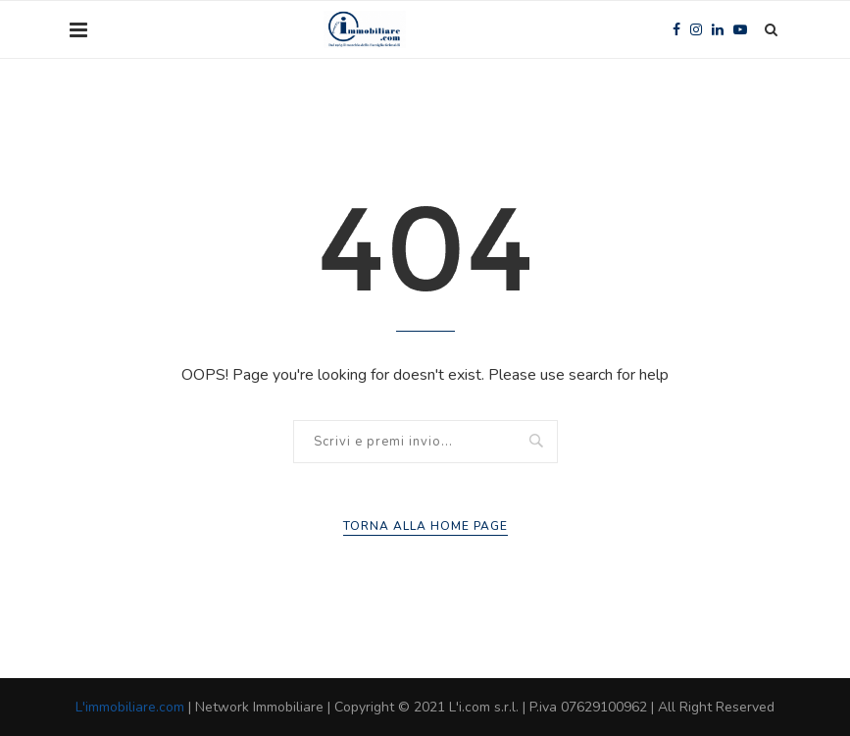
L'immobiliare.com (129, 707)
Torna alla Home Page (425, 526)
